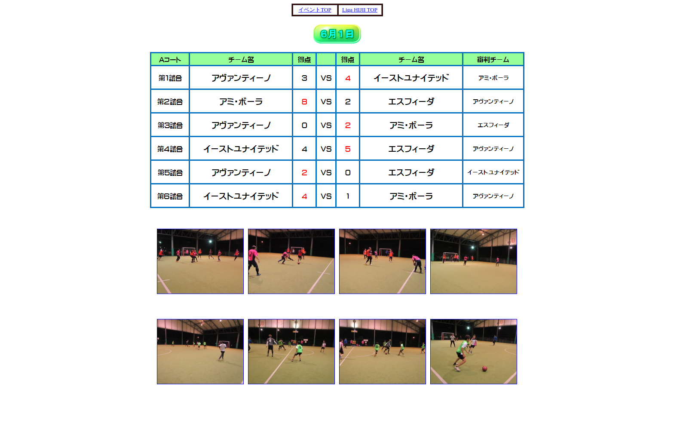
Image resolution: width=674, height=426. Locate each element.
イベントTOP (314, 9)
